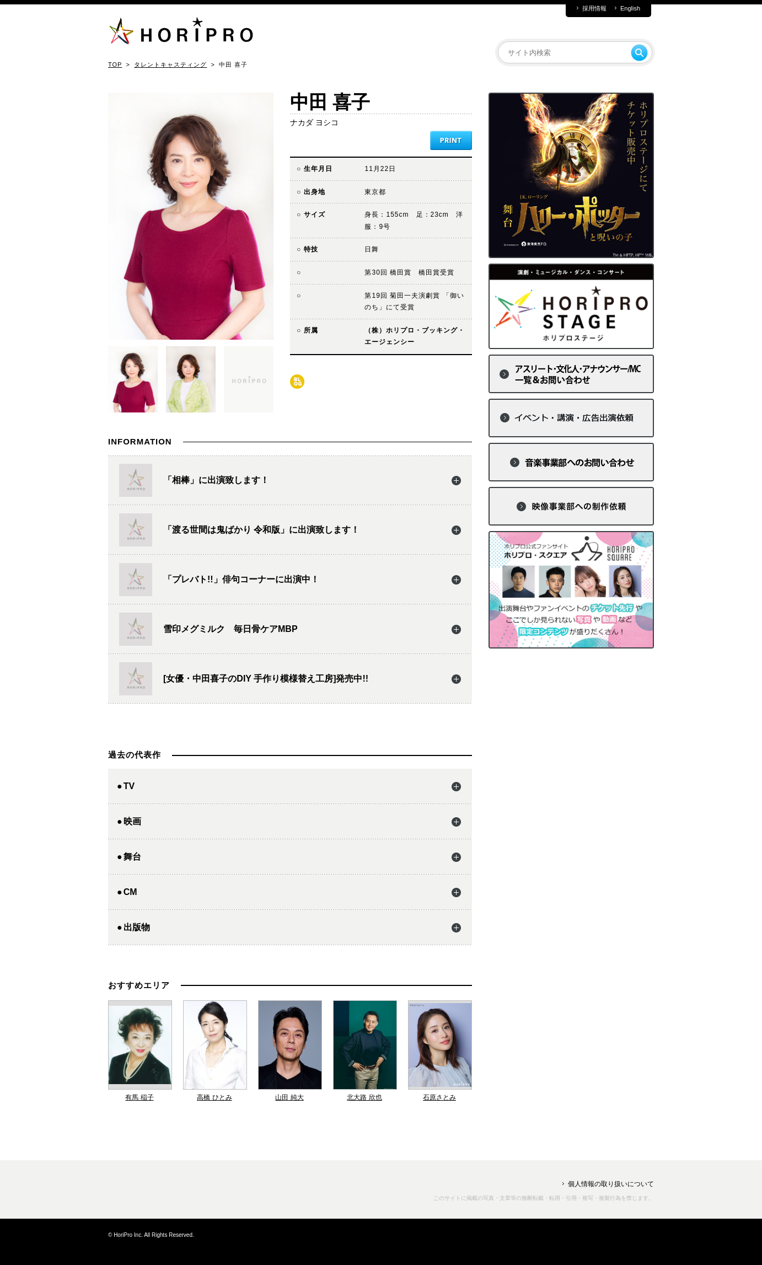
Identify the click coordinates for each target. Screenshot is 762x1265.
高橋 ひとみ (214, 1097)
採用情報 (594, 9)
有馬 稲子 (139, 1097)
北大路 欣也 (364, 1097)
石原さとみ (439, 1097)
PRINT (451, 140)
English (630, 9)
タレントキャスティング (170, 64)
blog (297, 381)
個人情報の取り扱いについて (611, 1184)
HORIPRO (181, 33)
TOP (115, 64)
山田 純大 (289, 1097)
